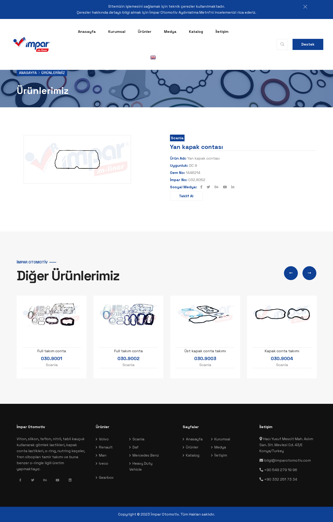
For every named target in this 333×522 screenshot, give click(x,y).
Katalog (196, 31)
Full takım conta (51, 351)
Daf (136, 447)
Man (102, 455)
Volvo (104, 439)
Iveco (103, 463)
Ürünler (144, 31)
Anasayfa (87, 31)
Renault (106, 447)
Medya (170, 31)
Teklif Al (186, 196)
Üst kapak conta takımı (205, 351)
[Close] (305, 6)
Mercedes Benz (146, 455)
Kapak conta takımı (282, 351)
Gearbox (106, 477)
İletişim (222, 31)
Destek (307, 44)
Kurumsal (116, 31)
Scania (177, 138)
